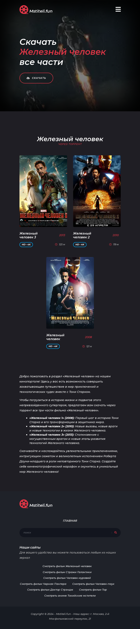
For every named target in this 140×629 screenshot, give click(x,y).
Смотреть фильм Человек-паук (93, 583)
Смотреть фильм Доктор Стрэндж (50, 589)
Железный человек (55, 337)
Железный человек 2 (82, 235)
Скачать (36, 77)
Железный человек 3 (28, 235)
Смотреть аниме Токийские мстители (70, 595)
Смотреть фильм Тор (93, 589)
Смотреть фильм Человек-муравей (67, 577)
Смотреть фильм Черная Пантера (43, 583)
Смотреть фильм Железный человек (67, 566)
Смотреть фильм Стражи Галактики (67, 572)
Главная (70, 520)
